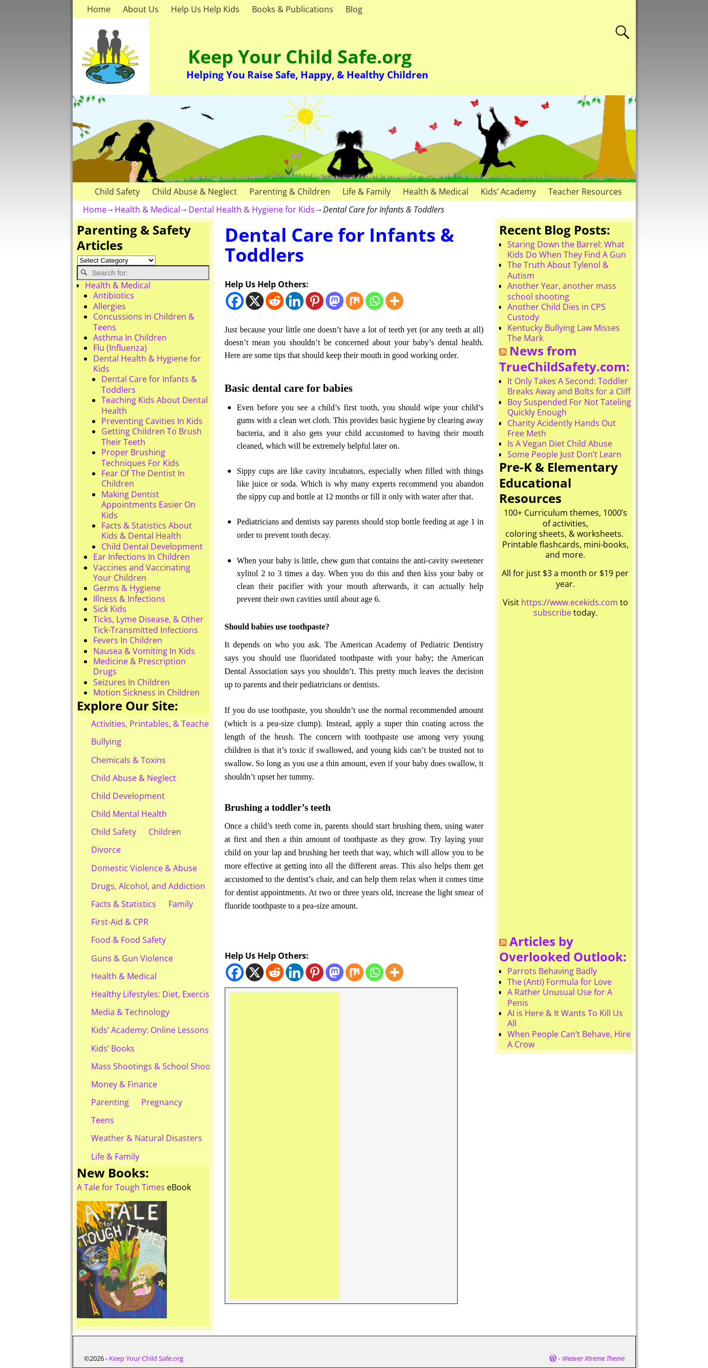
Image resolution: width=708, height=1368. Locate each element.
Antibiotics (113, 295)
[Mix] (354, 301)
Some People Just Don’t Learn (564, 454)
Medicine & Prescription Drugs (139, 666)
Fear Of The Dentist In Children (143, 478)
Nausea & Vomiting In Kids (144, 651)
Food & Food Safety (128, 939)
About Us (141, 9)
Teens (102, 1120)
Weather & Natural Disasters (146, 1138)
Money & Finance (124, 1084)
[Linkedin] (295, 301)
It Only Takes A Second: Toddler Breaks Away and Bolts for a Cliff (569, 386)
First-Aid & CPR (119, 922)
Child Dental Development (152, 546)
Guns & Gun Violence (132, 958)
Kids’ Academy (508, 191)
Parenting (110, 1102)
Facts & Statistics (123, 904)
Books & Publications (292, 9)
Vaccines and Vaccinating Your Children (141, 572)
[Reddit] (275, 301)
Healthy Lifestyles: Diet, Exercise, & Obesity (173, 994)
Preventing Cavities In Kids (152, 421)
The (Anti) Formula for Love (559, 981)
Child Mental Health (129, 813)
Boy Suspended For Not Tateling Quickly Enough (569, 407)
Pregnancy (161, 1102)
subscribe (552, 612)
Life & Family (366, 191)
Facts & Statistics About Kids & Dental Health (146, 530)
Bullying (106, 741)
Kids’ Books (113, 1048)
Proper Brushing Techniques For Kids (140, 457)
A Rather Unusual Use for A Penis (559, 997)
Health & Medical (435, 191)
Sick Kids (109, 609)
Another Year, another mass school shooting (561, 291)
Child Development (128, 796)
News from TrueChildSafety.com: (564, 358)
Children (164, 831)
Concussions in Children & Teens (144, 321)
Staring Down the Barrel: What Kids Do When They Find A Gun (566, 249)
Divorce (106, 849)
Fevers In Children (127, 640)
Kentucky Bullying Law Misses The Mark (563, 333)
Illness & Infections (129, 598)
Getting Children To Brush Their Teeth (151, 436)
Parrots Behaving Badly (552, 971)
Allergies (109, 306)
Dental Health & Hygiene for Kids (251, 209)
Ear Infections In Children (141, 556)
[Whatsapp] (374, 301)
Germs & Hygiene (127, 588)
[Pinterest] (315, 301)
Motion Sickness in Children (146, 692)
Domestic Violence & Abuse (144, 868)
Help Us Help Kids (205, 9)
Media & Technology (130, 1012)
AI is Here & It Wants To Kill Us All (565, 1018)
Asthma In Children (130, 337)
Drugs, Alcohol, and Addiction (148, 886)
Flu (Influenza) (120, 347)
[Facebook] (235, 301)
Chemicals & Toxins (128, 760)
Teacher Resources (585, 191)
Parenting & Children (289, 191)
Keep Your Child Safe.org (300, 56)
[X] (255, 301)
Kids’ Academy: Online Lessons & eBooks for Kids (185, 1030)
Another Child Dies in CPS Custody (556, 312)
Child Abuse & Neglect (194, 191)
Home (99, 9)
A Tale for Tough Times (121, 1187)
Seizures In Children (131, 682)
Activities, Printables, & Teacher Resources (173, 723)
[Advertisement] (284, 1145)
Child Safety (117, 191)
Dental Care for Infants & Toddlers (149, 384)
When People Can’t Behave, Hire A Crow (569, 1039)
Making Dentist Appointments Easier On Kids (148, 505)
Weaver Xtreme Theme (593, 1358)
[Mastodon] (335, 301)
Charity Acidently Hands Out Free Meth (561, 428)
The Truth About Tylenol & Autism (558, 270)
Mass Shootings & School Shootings (160, 1066)
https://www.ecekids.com (569, 602)
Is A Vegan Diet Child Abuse (559, 443)
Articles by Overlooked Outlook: (563, 949)
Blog (354, 9)
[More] (394, 301)
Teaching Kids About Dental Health (154, 405)
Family (180, 904)
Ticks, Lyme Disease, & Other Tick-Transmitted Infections (148, 624)
